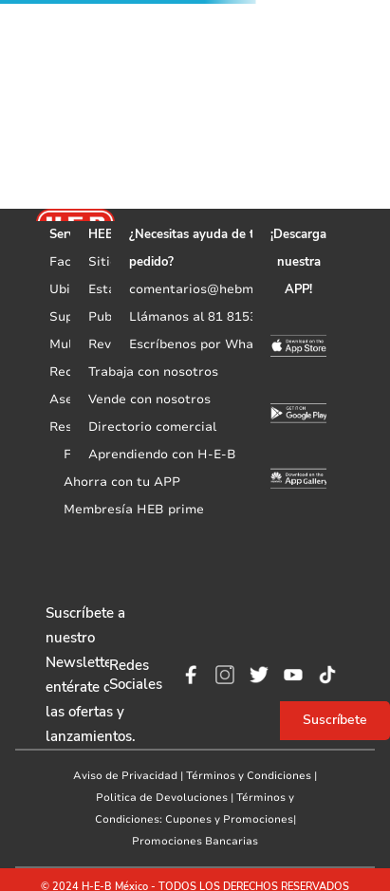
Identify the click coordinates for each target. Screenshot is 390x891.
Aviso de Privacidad (125, 776)
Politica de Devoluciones (162, 797)
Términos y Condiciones (248, 776)
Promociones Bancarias (195, 841)
